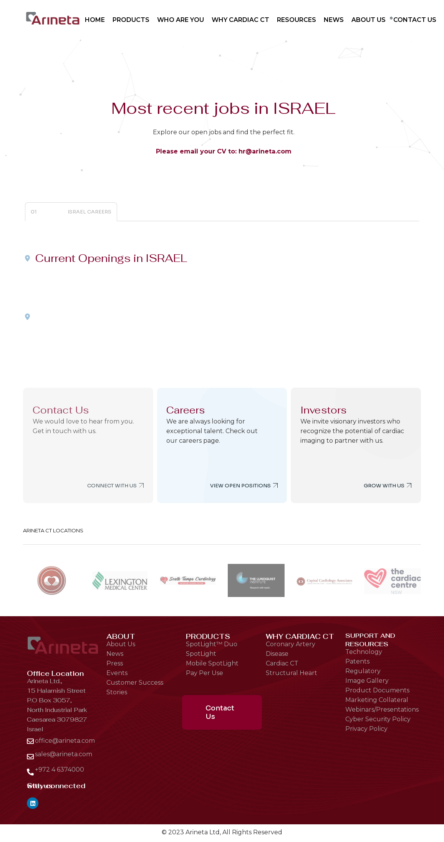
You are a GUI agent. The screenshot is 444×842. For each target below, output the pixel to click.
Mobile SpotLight (212, 663)
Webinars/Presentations (382, 709)
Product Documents (377, 690)
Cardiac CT (282, 663)
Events (117, 673)
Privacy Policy (366, 728)
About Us (120, 644)
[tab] (71, 211)
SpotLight (201, 653)
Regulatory (363, 671)
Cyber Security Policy (378, 719)
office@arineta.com (65, 740)
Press (114, 663)
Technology (363, 651)
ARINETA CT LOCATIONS (53, 530)
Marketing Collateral (376, 700)
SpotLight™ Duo (211, 644)
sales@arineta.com (63, 754)
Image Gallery (367, 680)
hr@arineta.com (265, 151)
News (114, 653)
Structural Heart (291, 673)
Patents (357, 661)
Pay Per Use (204, 673)
